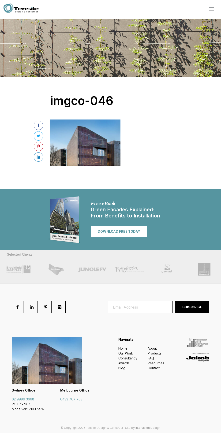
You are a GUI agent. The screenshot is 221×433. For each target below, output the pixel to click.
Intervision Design (147, 427)
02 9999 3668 (23, 399)
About (152, 348)
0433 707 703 (71, 399)
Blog (121, 368)
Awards (124, 363)
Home (122, 348)
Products (154, 353)
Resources (156, 363)
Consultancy (127, 358)
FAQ (151, 358)
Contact (154, 368)
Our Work (125, 353)
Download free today (119, 231)
